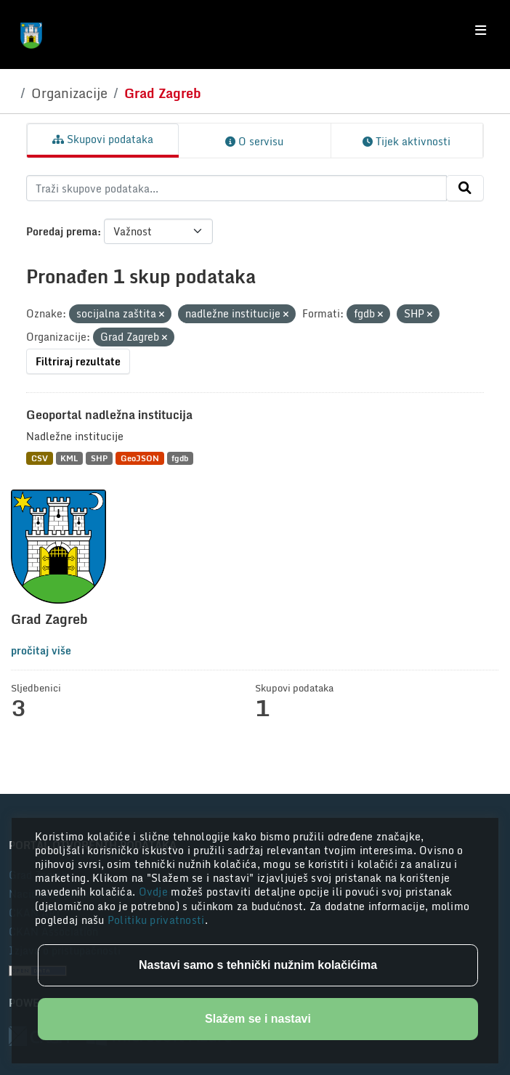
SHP (99, 458)
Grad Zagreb (162, 93)
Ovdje (155, 891)
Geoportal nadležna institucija (109, 414)
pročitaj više (41, 650)
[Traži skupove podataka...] (236, 188)
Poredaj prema (61, 231)
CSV (39, 458)
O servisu (254, 141)
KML (69, 458)
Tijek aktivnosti (406, 141)
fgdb (179, 458)
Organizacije (69, 93)
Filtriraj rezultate (78, 361)
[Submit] (465, 188)
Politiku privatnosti (156, 920)
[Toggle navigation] (480, 30)
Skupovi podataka (102, 139)
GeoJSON (140, 458)
